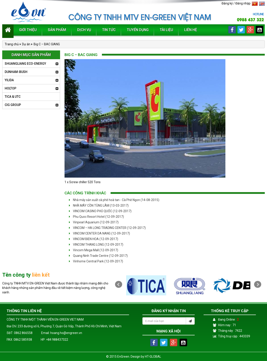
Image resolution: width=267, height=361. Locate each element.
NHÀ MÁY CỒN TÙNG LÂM (99, 205)
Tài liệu (166, 30)
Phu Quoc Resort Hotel (96, 216)
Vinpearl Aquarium (94, 222)
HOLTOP (10, 88)
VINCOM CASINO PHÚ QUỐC (100, 211)
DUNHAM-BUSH (16, 72)
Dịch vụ (84, 30)
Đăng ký (227, 3)
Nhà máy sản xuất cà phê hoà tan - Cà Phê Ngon (114, 200)
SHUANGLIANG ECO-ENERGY (25, 63)
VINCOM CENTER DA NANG (99, 233)
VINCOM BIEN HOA (93, 239)
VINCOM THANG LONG (96, 244)
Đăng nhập (243, 3)
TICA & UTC (12, 96)
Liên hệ (190, 30)
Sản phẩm (57, 30)
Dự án (26, 44)
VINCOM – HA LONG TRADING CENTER (107, 228)
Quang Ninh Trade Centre (98, 255)
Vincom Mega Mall (93, 250)
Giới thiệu (28, 30)
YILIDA (9, 80)
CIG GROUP (13, 105)
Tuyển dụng (138, 30)
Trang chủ (12, 44)
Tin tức (109, 30)
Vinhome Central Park (96, 261)
